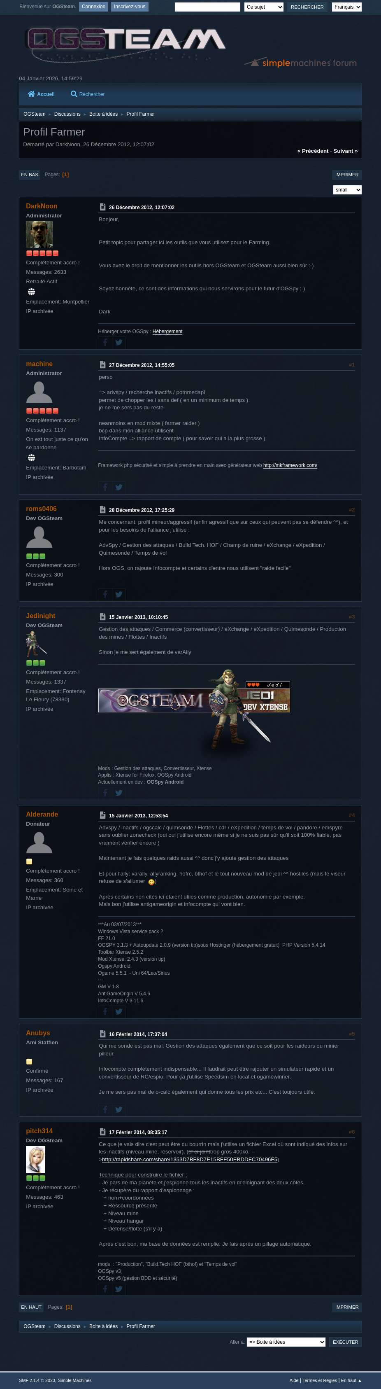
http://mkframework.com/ (290, 465)
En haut (31, 1307)
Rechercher (88, 94)
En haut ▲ (351, 1380)
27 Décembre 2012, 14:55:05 (141, 365)
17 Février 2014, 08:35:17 (138, 1132)
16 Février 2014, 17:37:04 (138, 1034)
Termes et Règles (319, 1380)
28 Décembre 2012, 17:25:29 (141, 510)
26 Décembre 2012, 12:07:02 (141, 207)
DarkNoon (41, 206)
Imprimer (347, 174)
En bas (29, 174)
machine (39, 363)
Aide (294, 1380)
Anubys (38, 1032)
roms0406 (41, 508)
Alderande (42, 814)
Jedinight (40, 615)
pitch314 (39, 1131)
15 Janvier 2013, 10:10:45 (138, 617)
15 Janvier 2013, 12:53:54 (138, 816)
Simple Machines (75, 1380)
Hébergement (168, 331)
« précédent (313, 151)
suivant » (345, 151)
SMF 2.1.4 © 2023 (37, 1380)
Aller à (237, 1342)
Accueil (41, 94)
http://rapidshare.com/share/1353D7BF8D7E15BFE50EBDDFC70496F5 (189, 1159)
